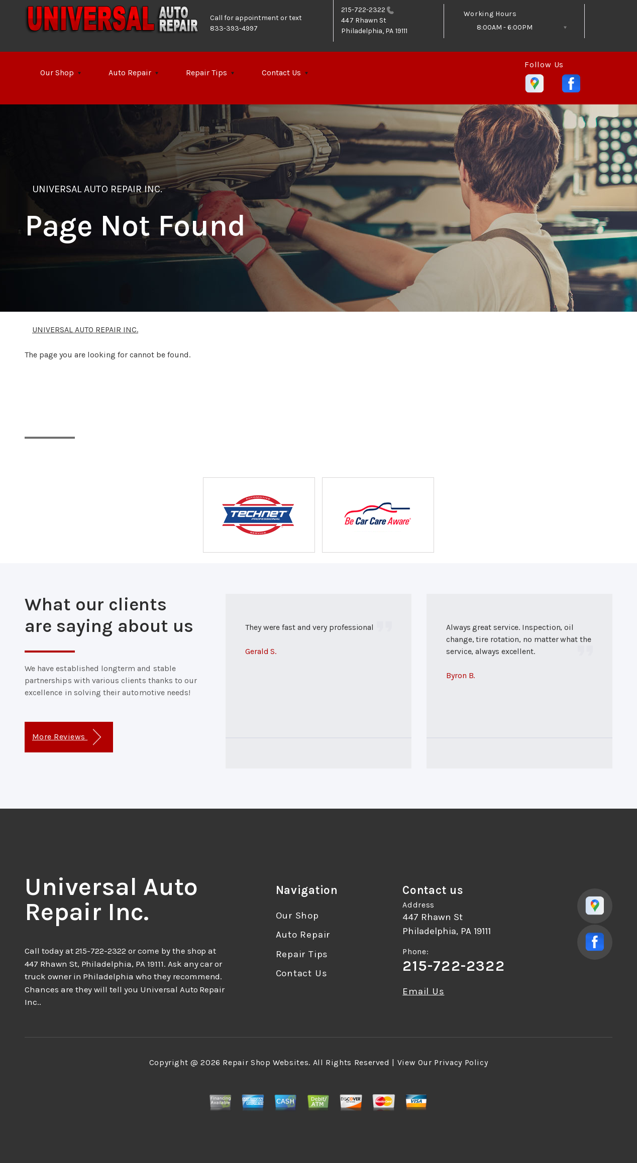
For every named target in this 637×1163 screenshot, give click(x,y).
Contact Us (281, 72)
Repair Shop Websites (265, 1062)
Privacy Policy (461, 1062)
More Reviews (66, 737)
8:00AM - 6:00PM (505, 27)
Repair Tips (206, 72)
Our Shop (57, 72)
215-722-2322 (363, 10)
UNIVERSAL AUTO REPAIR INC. (97, 189)
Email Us (423, 991)
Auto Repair (130, 72)
